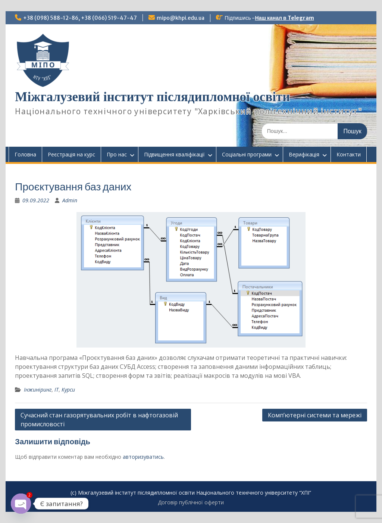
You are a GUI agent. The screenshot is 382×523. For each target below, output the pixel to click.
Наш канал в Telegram (284, 18)
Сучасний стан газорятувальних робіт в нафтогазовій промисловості (99, 419)
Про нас (117, 154)
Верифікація (304, 154)
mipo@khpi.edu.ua (180, 18)
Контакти (348, 154)
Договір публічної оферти (191, 502)
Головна (25, 154)
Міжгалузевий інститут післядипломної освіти (152, 97)
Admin (69, 200)
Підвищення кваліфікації (174, 154)
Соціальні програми (247, 154)
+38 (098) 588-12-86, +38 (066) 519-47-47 (80, 18)
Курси (68, 389)
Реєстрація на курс (71, 154)
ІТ (56, 389)
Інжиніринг (37, 389)
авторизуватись (143, 456)
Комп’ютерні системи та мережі (314, 415)
